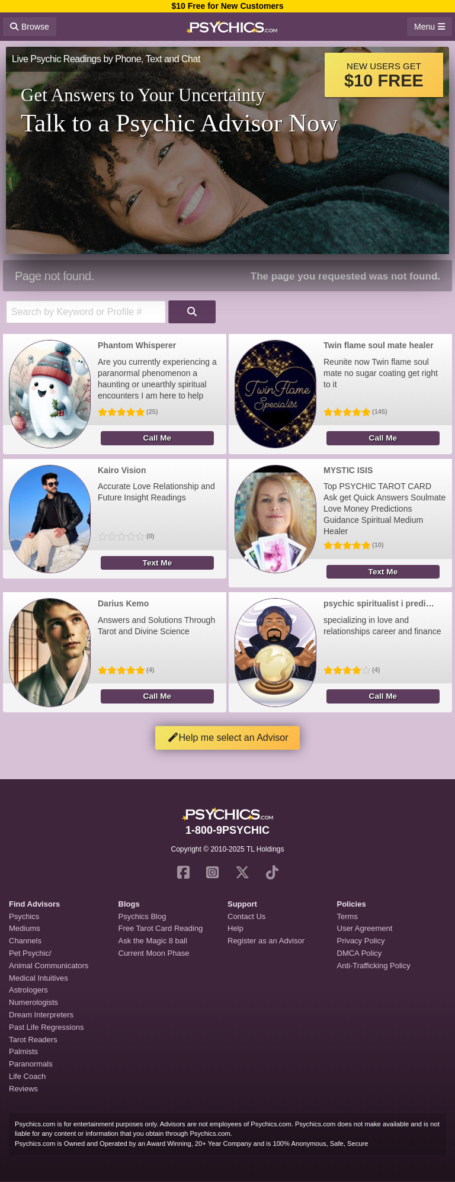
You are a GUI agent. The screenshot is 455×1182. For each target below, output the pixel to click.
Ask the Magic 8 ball (152, 940)
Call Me (157, 437)
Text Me (157, 562)
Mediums (24, 928)
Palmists (23, 1051)
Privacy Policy (361, 940)
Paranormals (31, 1063)
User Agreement (365, 928)
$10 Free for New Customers (227, 6)
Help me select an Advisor (228, 738)
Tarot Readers (33, 1039)
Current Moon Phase (154, 953)
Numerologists (33, 1002)
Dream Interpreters (41, 1014)
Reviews (23, 1088)
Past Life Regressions (46, 1027)
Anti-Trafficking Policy (374, 965)
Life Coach (27, 1076)
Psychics (24, 916)
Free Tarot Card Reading (160, 928)
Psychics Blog (142, 916)
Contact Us (246, 916)
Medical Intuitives (38, 978)
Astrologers (28, 989)
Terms (347, 916)
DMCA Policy (359, 953)
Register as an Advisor (266, 940)
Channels (25, 940)
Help (235, 928)
